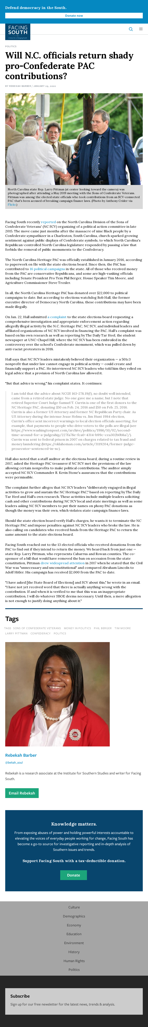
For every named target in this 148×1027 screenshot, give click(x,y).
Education (74, 933)
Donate (73, 875)
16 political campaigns (47, 269)
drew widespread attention (63, 563)
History (74, 951)
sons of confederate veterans (37, 628)
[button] (140, 29)
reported (48, 222)
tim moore (123, 628)
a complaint (56, 317)
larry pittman (16, 633)
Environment (74, 942)
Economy (74, 925)
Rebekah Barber (20, 85)
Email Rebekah (22, 793)
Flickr (12, 204)
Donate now (74, 15)
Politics (11, 46)
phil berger (103, 628)
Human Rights (74, 960)
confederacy (41, 633)
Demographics (74, 916)
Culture (74, 907)
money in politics (77, 628)
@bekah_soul (14, 762)
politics (60, 633)
